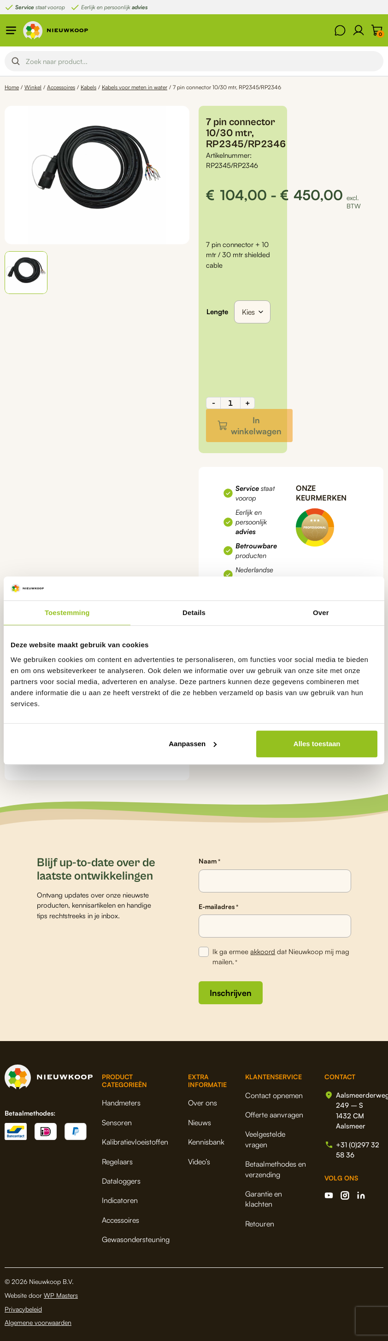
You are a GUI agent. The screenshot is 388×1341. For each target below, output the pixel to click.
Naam (209, 861)
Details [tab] (194, 612)
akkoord (262, 951)
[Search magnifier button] (15, 61)
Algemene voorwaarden (38, 1322)
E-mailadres (218, 907)
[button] (26, 272)
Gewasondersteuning (136, 1239)
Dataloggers (121, 1181)
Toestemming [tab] (67, 612)
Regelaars (117, 1161)
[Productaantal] (230, 403)
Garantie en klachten (263, 1199)
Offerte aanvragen (274, 1114)
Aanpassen (193, 744)
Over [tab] (321, 612)
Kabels (88, 87)
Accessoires (61, 87)
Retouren (259, 1223)
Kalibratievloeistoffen (135, 1141)
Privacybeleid (23, 1309)
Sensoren (117, 1122)
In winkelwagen (256, 425)
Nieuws (199, 1122)
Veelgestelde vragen (265, 1139)
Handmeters (121, 1102)
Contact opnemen (274, 1095)
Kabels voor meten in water (134, 87)
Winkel (32, 87)
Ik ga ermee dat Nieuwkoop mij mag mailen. (280, 957)
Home (12, 87)
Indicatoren (120, 1200)
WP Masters (61, 1295)
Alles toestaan (317, 744)
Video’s (199, 1161)
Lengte (217, 311)
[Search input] (202, 61)
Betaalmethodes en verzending (275, 1169)
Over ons (202, 1102)
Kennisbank (206, 1141)
